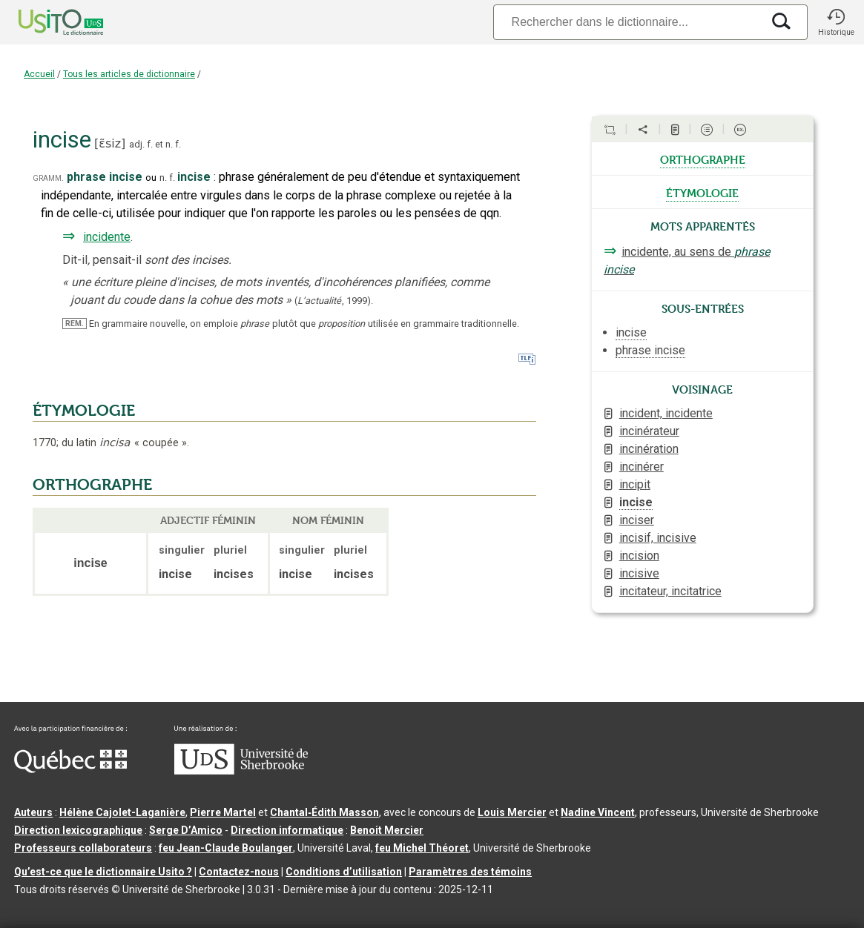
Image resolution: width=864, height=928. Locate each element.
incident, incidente (666, 413)
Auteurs (33, 812)
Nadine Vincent (598, 812)
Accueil (39, 74)
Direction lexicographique (78, 830)
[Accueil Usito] (44, 22)
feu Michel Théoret (422, 848)
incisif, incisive (657, 538)
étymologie (702, 192)
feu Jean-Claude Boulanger (226, 848)
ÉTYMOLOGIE (84, 411)
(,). (333, 300)
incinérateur (649, 431)
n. (169, 144)
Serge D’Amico (185, 830)
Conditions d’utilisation (344, 872)
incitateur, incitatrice (670, 591)
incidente (107, 237)
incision (639, 555)
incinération (649, 449)
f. (150, 144)
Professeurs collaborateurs (83, 848)
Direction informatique (287, 830)
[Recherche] (627, 22)
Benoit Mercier (386, 830)
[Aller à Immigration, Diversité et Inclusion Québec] (70, 769)
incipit (634, 484)
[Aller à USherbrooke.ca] (241, 771)
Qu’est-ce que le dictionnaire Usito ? (103, 872)
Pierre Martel (223, 812)
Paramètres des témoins (470, 872)
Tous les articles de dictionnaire (129, 74)
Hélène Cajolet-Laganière (122, 812)
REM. (74, 323)
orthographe (702, 159)
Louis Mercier (512, 812)
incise (636, 502)
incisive (639, 573)
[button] (836, 22)
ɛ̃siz (110, 143)
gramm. (48, 177)
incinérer (641, 467)
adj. (137, 144)
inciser (636, 520)
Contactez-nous (239, 872)
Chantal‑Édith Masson (324, 812)
